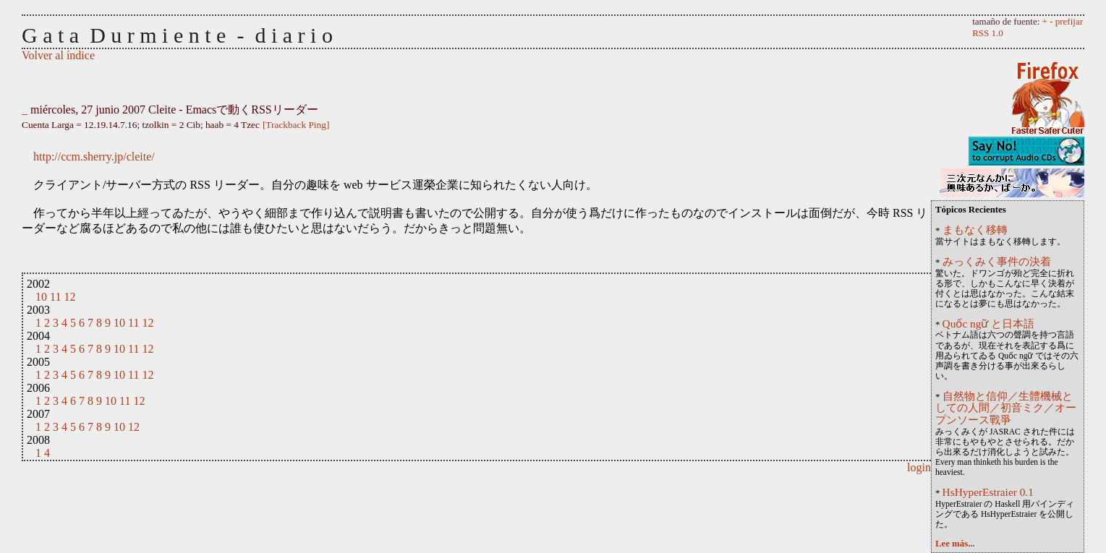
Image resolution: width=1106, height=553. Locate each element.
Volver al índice (58, 55)
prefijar (1069, 21)
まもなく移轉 (975, 229)
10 (41, 297)
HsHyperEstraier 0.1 (988, 492)
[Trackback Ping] (296, 124)
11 (55, 297)
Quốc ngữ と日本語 (989, 323)
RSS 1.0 (987, 32)
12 (69, 297)
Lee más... (955, 544)
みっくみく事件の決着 (997, 261)
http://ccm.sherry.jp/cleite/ (94, 156)
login (919, 467)
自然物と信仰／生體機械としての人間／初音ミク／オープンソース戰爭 (1005, 408)
